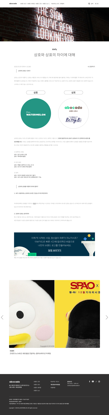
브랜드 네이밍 (31, 3)
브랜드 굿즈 (39, 3)
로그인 (96, 3)
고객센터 (62, 3)
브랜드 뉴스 (46, 3)
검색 (90, 4)
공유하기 (91, 67)
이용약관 (53, 387)
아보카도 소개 (55, 3)
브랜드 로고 (23, 3)
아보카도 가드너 (55, 381)
